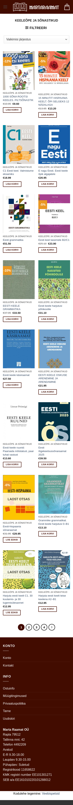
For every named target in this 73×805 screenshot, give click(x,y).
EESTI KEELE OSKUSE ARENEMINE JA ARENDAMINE (52, 378)
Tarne (7, 711)
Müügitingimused (14, 696)
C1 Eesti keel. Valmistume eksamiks (18, 172)
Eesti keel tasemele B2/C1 (53, 239)
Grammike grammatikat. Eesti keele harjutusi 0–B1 (53, 522)
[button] (5, 7)
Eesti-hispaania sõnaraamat (12, 528)
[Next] (51, 627)
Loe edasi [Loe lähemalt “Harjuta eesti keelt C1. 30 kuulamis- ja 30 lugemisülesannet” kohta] (12, 612)
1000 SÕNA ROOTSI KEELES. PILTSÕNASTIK (18, 98)
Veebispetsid (51, 793)
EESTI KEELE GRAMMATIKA (11, 307)
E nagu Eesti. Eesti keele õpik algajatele (53, 172)
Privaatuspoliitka (14, 703)
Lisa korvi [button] (12, 110)
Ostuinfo (9, 688)
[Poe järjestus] (36, 39)
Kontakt (8, 665)
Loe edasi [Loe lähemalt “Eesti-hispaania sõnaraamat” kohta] (12, 539)
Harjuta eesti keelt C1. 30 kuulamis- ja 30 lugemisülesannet (18, 599)
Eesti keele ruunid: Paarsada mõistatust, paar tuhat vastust (18, 451)
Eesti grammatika (13, 239)
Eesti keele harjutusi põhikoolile (50, 307)
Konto (7, 657)
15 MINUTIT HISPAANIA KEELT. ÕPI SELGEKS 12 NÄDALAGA (53, 101)
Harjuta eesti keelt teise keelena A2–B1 (52, 597)
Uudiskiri (9, 718)
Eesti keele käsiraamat (16, 375)
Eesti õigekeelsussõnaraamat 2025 (52, 451)
